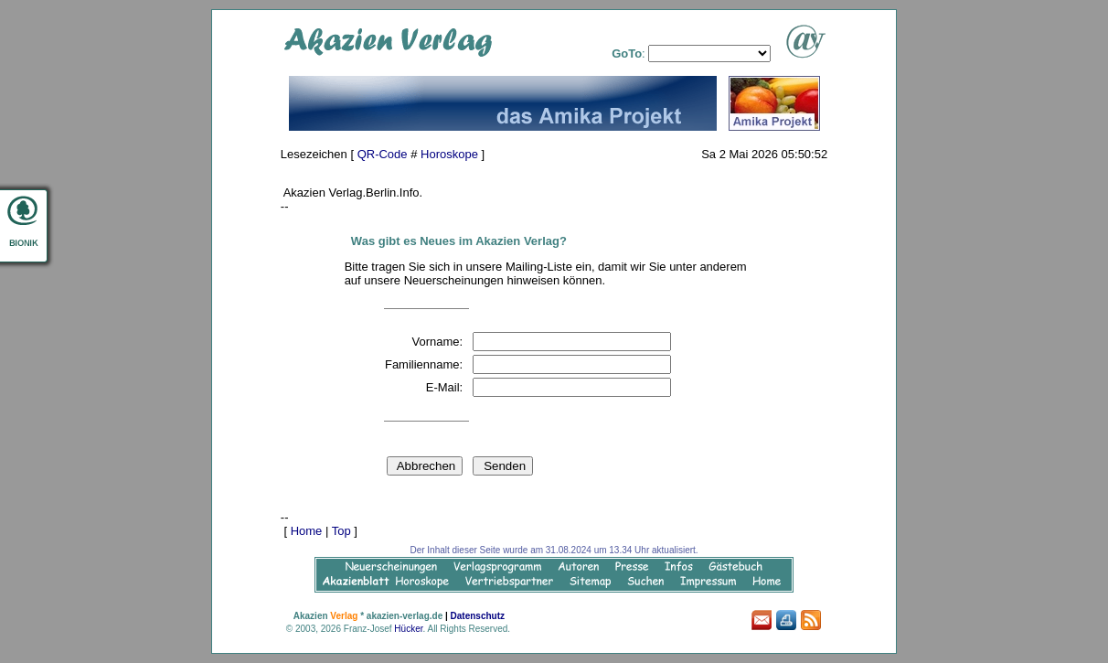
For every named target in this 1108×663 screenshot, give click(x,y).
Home (307, 531)
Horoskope (449, 154)
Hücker (408, 629)
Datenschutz (478, 616)
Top (341, 531)
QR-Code (382, 154)
